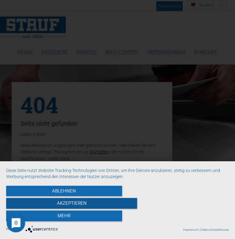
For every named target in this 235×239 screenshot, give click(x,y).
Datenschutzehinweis (214, 229)
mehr (195, 218)
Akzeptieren (117, 218)
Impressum (191, 229)
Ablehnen (39, 218)
